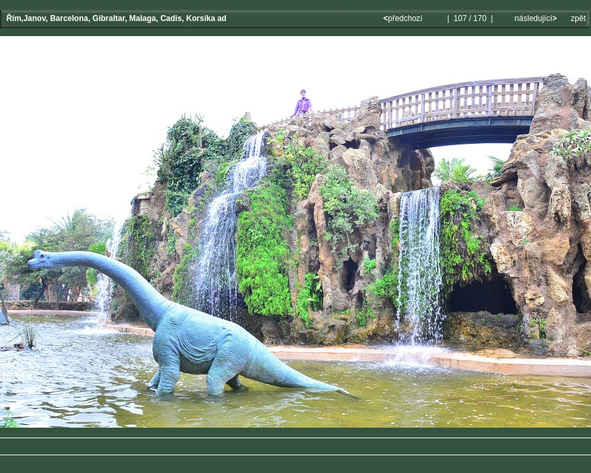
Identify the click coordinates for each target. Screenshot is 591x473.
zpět (578, 18)
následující (534, 18)
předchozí (404, 18)
